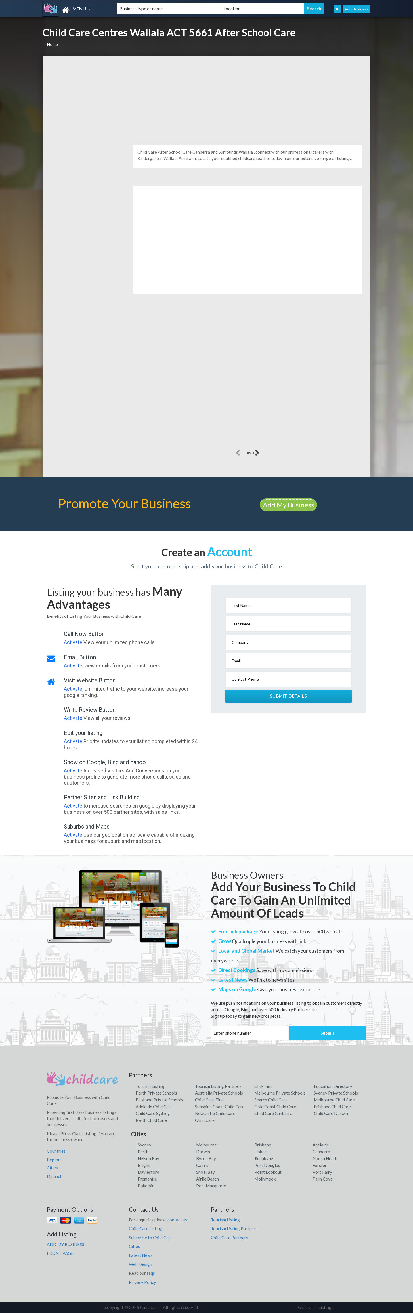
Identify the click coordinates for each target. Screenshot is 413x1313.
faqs (151, 1273)
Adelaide (321, 1144)
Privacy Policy (142, 1282)
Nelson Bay (148, 1158)
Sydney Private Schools (336, 1092)
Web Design (140, 1264)
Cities (52, 1167)
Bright (144, 1165)
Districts (55, 1176)
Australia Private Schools (219, 1092)
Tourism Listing (150, 1086)
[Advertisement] (206, 98)
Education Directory (333, 1086)
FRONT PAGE (60, 1253)
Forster (320, 1165)
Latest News (140, 1255)
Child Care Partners (229, 1237)
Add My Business (288, 505)
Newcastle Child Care (215, 1113)
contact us (177, 1219)
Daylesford (148, 1172)
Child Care (205, 1120)
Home (52, 44)
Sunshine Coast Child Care (219, 1106)
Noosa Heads (325, 1158)
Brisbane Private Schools (159, 1099)
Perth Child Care (151, 1120)
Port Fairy (322, 1172)
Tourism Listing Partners (218, 1086)
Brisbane (262, 1144)
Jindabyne (263, 1158)
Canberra (321, 1151)
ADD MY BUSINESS (65, 1244)
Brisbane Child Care (332, 1106)
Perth (143, 1151)
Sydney (144, 1144)
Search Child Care (271, 1099)
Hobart (261, 1151)
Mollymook (265, 1178)
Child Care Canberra (273, 1113)
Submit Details (288, 696)
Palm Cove (323, 1178)
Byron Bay (206, 1158)
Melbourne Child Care (334, 1099)
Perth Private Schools (156, 1092)
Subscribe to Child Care (151, 1237)
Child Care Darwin (331, 1113)
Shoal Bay (205, 1172)
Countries (56, 1151)
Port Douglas (267, 1165)
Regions (54, 1159)
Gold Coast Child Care (275, 1106)
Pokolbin (146, 1185)
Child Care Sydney (153, 1113)
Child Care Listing (145, 1228)
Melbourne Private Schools (280, 1092)
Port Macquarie (211, 1185)
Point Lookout (268, 1172)
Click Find (263, 1086)
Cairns (202, 1165)
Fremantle (147, 1178)
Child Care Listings (316, 1307)
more (253, 452)
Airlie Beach (207, 1178)
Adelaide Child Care (154, 1106)
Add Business (356, 9)
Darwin (203, 1151)
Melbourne (206, 1144)
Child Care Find (209, 1099)
